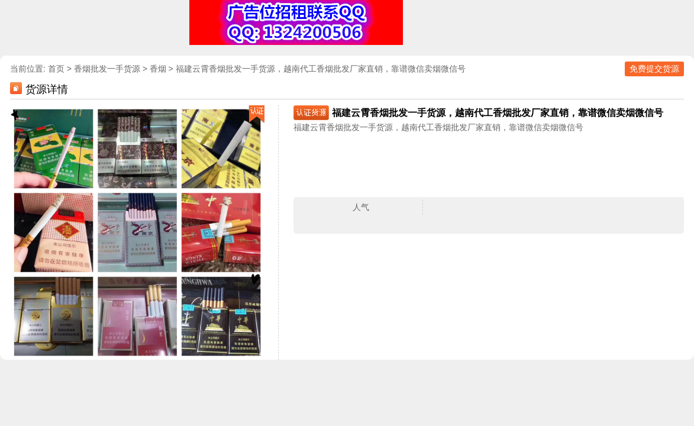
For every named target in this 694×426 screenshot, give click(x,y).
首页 (56, 68)
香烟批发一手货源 (107, 68)
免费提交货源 (654, 68)
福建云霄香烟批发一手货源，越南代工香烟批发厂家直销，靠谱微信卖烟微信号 (321, 68)
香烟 (158, 68)
